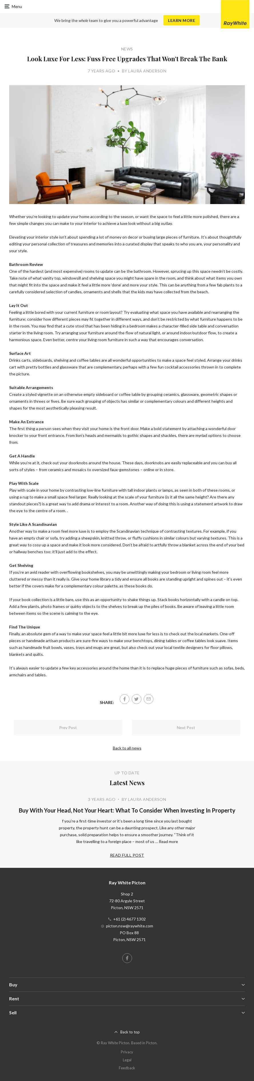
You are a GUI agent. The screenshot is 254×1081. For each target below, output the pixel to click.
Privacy (127, 1052)
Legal (127, 1060)
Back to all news (127, 748)
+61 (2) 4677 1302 (129, 919)
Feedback (127, 1068)
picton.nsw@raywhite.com (129, 925)
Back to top (130, 1032)
